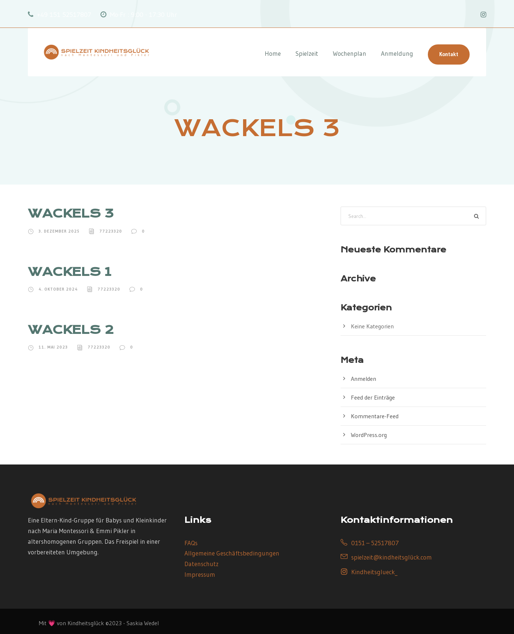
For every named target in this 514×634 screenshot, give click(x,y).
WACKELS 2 (71, 330)
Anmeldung (397, 53)
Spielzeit (306, 53)
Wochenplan (349, 53)
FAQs (191, 543)
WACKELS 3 (71, 213)
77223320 (110, 231)
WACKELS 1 (69, 272)
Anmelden (363, 378)
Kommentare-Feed (375, 416)
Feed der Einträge (373, 397)
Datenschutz (201, 564)
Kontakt (448, 54)
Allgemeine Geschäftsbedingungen (231, 553)
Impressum (199, 574)
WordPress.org (369, 434)
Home (273, 53)
